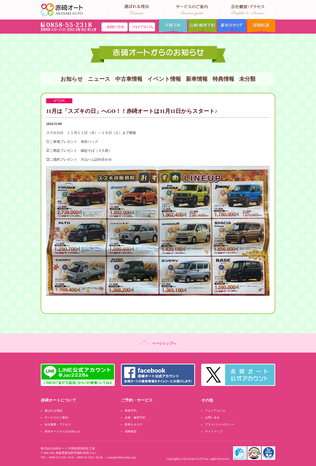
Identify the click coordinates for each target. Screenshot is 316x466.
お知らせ (71, 79)
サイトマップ (214, 431)
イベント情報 (164, 79)
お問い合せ (212, 417)
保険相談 (260, 26)
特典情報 (223, 79)
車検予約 (172, 26)
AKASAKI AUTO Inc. (195, 459)
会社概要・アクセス (57, 424)
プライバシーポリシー (220, 424)
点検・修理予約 (202, 26)
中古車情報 (128, 79)
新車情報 (197, 79)
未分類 (247, 79)
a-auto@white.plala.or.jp (121, 457)
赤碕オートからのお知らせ (62, 431)
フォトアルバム (215, 410)
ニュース (99, 79)
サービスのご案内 (56, 417)
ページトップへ (158, 342)
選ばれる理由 (53, 410)
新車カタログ (231, 26)
